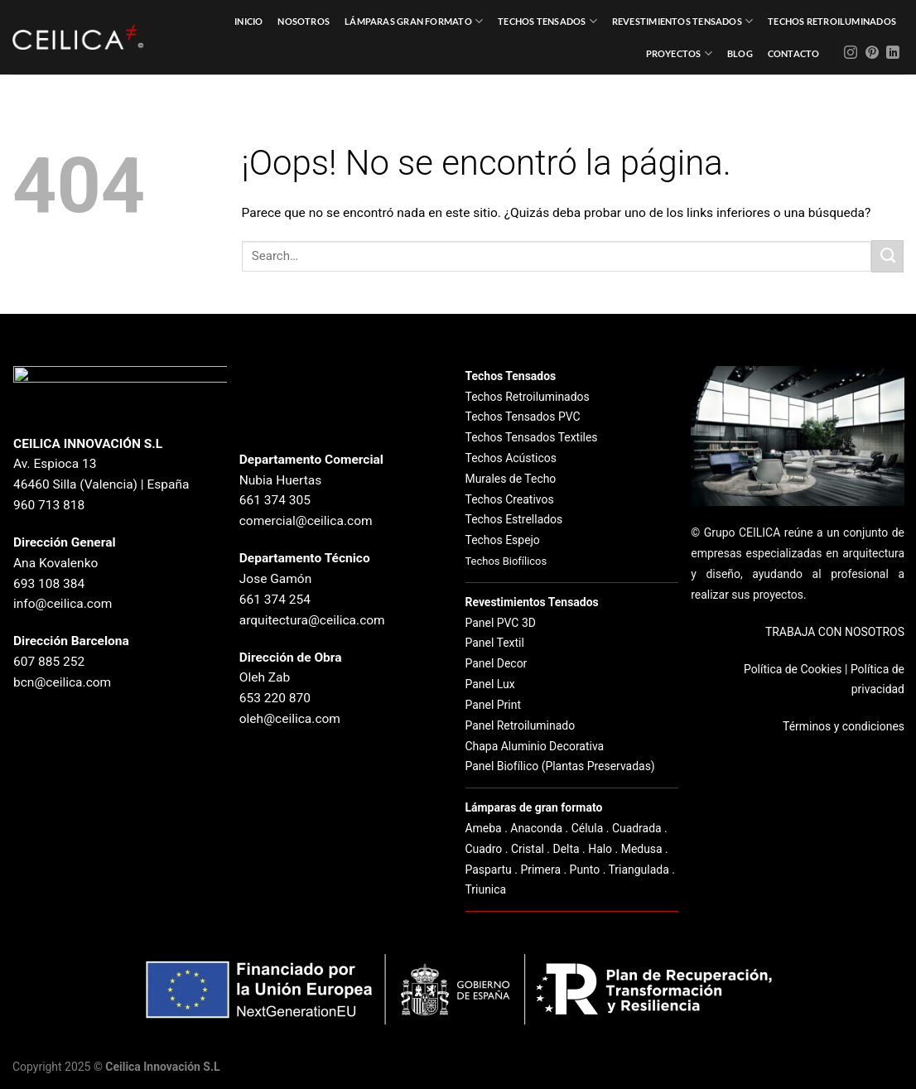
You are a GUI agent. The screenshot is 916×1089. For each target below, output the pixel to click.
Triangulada (639, 869)
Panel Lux (490, 684)
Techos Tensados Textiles (531, 437)
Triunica (486, 889)
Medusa (642, 848)
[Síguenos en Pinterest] (872, 53)
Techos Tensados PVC (523, 416)
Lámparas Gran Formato (414, 21)
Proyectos (679, 53)
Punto (585, 869)
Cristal (527, 848)
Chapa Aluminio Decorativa (535, 746)
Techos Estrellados (514, 519)
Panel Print (493, 704)
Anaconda (536, 828)
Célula (587, 828)
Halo (600, 848)
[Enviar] (887, 256)
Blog (740, 53)
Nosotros (303, 21)
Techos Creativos (509, 499)
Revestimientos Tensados (682, 21)
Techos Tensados (547, 21)
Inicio (248, 21)
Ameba (483, 828)
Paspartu (488, 869)
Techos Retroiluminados (832, 21)
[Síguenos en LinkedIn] (892, 53)
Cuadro (484, 848)
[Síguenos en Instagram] (850, 53)
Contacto (794, 53)
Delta (565, 848)
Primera (540, 869)
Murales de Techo (511, 478)
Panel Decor (496, 663)
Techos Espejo (502, 540)
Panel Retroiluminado (520, 725)
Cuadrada (637, 828)
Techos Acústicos (511, 458)
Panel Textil (494, 642)
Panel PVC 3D (500, 622)
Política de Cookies (793, 669)
